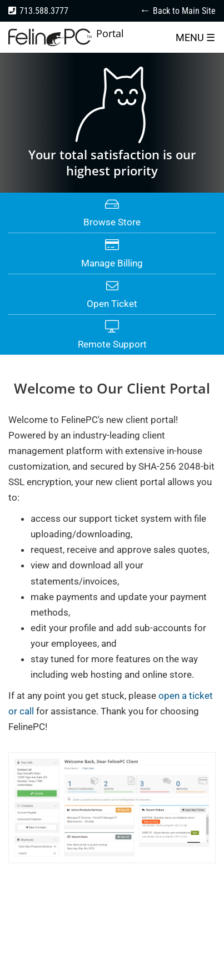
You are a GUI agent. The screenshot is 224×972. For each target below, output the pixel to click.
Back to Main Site (184, 11)
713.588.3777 (43, 11)
